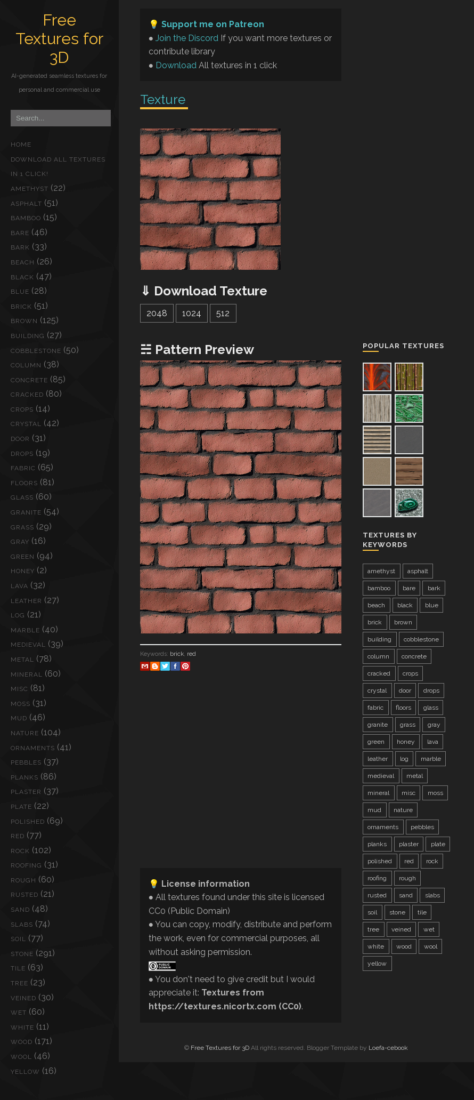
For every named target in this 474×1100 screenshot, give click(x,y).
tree (19, 983)
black (22, 277)
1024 (191, 313)
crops (22, 409)
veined (23, 998)
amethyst (29, 188)
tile (18, 968)
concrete (29, 380)
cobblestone (36, 351)
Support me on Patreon (212, 24)
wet (19, 1012)
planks (24, 777)
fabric (23, 468)
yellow (25, 1071)
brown (24, 321)
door (20, 439)
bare (20, 233)
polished (28, 821)
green (23, 556)
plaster (26, 792)
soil (18, 939)
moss (20, 704)
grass (22, 527)
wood (21, 1042)
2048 (156, 313)
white (22, 1027)
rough (23, 880)
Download (176, 65)
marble (25, 630)
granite (26, 512)
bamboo (26, 218)
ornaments (33, 748)
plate (21, 806)
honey (23, 571)
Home (21, 144)
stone (22, 954)
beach (23, 262)
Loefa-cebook (388, 1047)
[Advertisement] (240, 785)
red (17, 836)
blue (20, 291)
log (18, 615)
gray (20, 541)
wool (21, 1057)
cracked (27, 394)
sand (20, 909)
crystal (26, 424)
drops (22, 453)
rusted (24, 894)
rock (20, 851)
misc (19, 689)
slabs (22, 924)
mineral (27, 674)
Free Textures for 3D (59, 39)
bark (20, 247)
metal (22, 659)
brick (21, 306)
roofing (26, 865)
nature (25, 733)
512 (223, 313)
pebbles (26, 762)
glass (22, 497)
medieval (28, 644)
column (26, 365)
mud (19, 718)
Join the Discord (187, 38)
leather (26, 601)
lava (19, 586)
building (28, 336)
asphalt (26, 203)
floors (24, 483)
